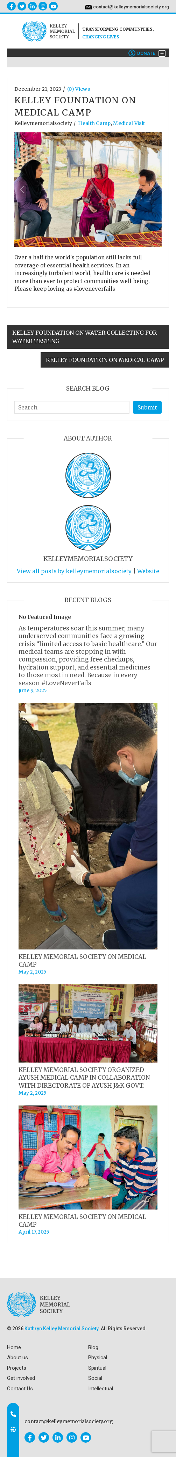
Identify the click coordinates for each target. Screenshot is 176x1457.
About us (17, 1357)
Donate (141, 53)
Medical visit (129, 123)
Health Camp (94, 123)
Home (14, 1347)
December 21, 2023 (37, 89)
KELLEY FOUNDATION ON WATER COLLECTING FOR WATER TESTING (84, 337)
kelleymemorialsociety (43, 123)
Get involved (21, 1378)
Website (148, 571)
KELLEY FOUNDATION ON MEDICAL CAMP (105, 359)
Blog (93, 1347)
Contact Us (20, 1388)
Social (95, 1378)
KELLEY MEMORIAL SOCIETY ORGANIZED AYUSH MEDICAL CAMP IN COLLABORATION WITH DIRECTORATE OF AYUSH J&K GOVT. (84, 1077)
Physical (97, 1357)
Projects (16, 1368)
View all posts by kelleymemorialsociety (74, 571)
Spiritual (97, 1368)
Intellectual (100, 1388)
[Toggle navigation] (162, 53)
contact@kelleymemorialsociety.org (131, 6)
